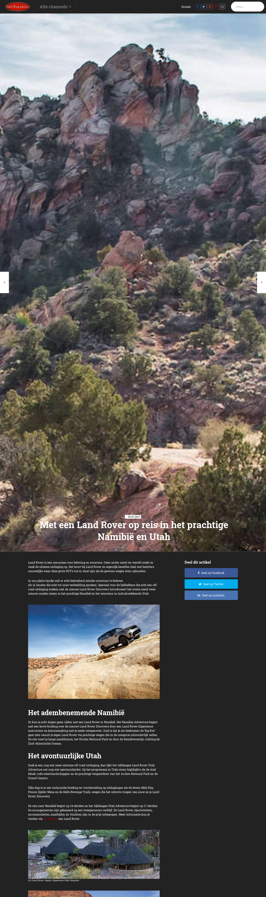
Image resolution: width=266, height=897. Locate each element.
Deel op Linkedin (213, 595)
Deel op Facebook (212, 573)
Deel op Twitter (213, 584)
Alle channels (53, 6)
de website (50, 819)
